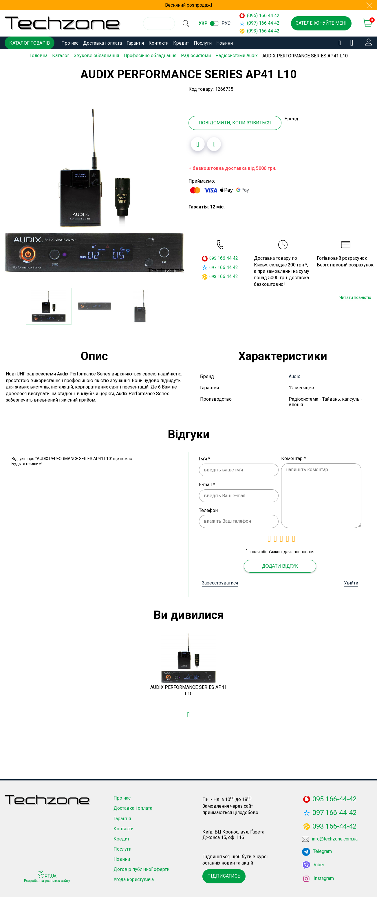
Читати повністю (355, 296)
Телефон (208, 509)
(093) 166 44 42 (262, 31)
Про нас (69, 43)
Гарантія (135, 43)
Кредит (181, 43)
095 (212, 257)
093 (212, 275)
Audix (294, 375)
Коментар (293, 457)
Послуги (203, 43)
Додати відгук (280, 565)
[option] (94, 189)
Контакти (159, 43)
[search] (189, 23)
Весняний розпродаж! (188, 5)
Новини (224, 43)
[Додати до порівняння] (214, 143)
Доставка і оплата (102, 43)
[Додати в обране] (198, 143)
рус (233, 23)
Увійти (351, 582)
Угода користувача (134, 878)
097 (212, 266)
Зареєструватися (220, 582)
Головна (38, 55)
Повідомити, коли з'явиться (235, 122)
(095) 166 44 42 (262, 15)
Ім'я (204, 458)
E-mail (207, 483)
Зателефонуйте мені (321, 23)
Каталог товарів (29, 43)
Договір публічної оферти (141, 868)
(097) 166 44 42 (262, 23)
